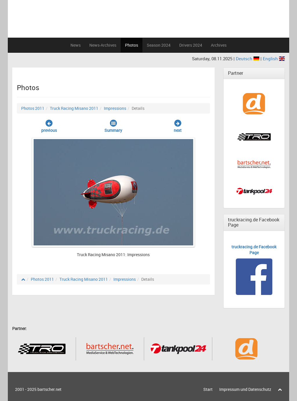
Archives (219, 45)
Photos (131, 45)
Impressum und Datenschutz (245, 389)
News (75, 45)
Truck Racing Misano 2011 (74, 108)
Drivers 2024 (190, 45)
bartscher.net (49, 389)
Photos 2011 (32, 108)
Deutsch (248, 58)
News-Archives (102, 45)
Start (208, 389)
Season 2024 (159, 45)
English (274, 58)
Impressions (115, 108)
